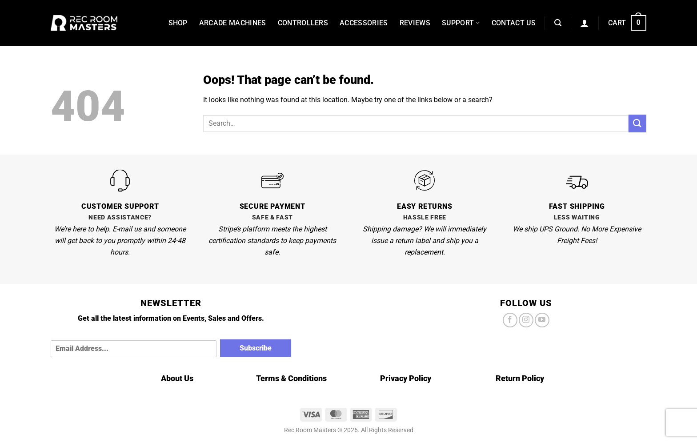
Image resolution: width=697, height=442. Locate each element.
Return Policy (520, 378)
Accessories (364, 23)
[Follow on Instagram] (526, 320)
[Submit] (637, 123)
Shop (178, 23)
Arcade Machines (232, 23)
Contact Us (514, 23)
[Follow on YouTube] (542, 320)
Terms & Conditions (291, 378)
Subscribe (256, 348)
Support (461, 23)
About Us (177, 378)
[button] (557, 23)
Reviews (415, 23)
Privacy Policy (405, 378)
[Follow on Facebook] (510, 320)
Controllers (303, 23)
